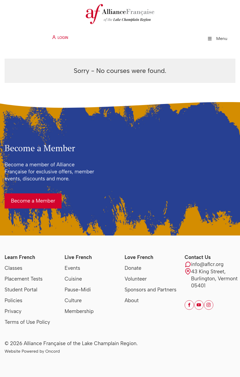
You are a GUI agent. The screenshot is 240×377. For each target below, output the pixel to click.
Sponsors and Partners (151, 290)
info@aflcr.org (207, 264)
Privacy (13, 311)
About (132, 300)
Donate (133, 268)
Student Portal (21, 290)
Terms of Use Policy (27, 322)
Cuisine (73, 279)
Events (72, 268)
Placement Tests (24, 279)
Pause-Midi (78, 290)
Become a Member (27, 197)
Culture (73, 300)
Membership (79, 311)
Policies (13, 300)
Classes (13, 268)
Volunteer (136, 279)
